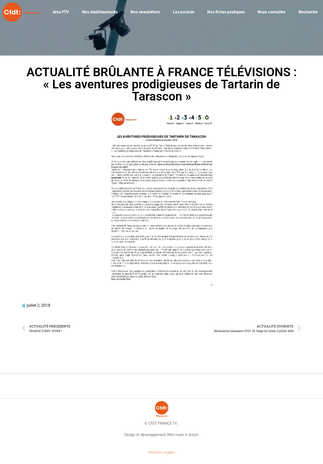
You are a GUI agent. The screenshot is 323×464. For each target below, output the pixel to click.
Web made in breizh (183, 435)
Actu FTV (60, 12)
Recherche (308, 12)
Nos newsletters (145, 12)
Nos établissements (100, 12)
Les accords (183, 12)
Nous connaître (271, 12)
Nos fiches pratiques (226, 12)
